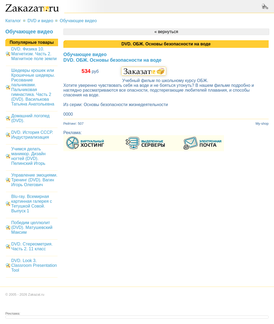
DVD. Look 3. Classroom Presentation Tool (34, 265)
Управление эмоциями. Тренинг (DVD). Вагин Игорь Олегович (34, 180)
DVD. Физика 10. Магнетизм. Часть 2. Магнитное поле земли (34, 54)
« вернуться (166, 31)
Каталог (13, 20)
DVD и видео (40, 20)
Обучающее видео (78, 20)
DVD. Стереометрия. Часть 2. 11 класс (32, 246)
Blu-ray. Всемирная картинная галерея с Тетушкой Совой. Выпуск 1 (31, 203)
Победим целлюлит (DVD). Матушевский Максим (31, 227)
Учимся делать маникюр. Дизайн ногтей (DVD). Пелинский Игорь (28, 156)
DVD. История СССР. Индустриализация (32, 134)
